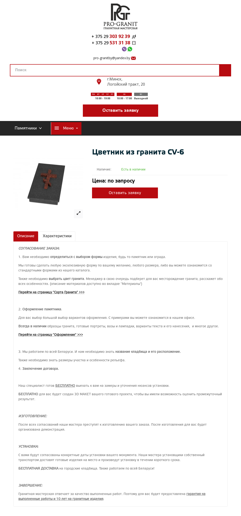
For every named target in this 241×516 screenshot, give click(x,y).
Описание (25, 236)
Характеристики (57, 236)
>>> (81, 292)
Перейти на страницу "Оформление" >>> (50, 335)
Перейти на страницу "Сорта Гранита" (48, 292)
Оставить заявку (120, 110)
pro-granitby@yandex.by (111, 58)
